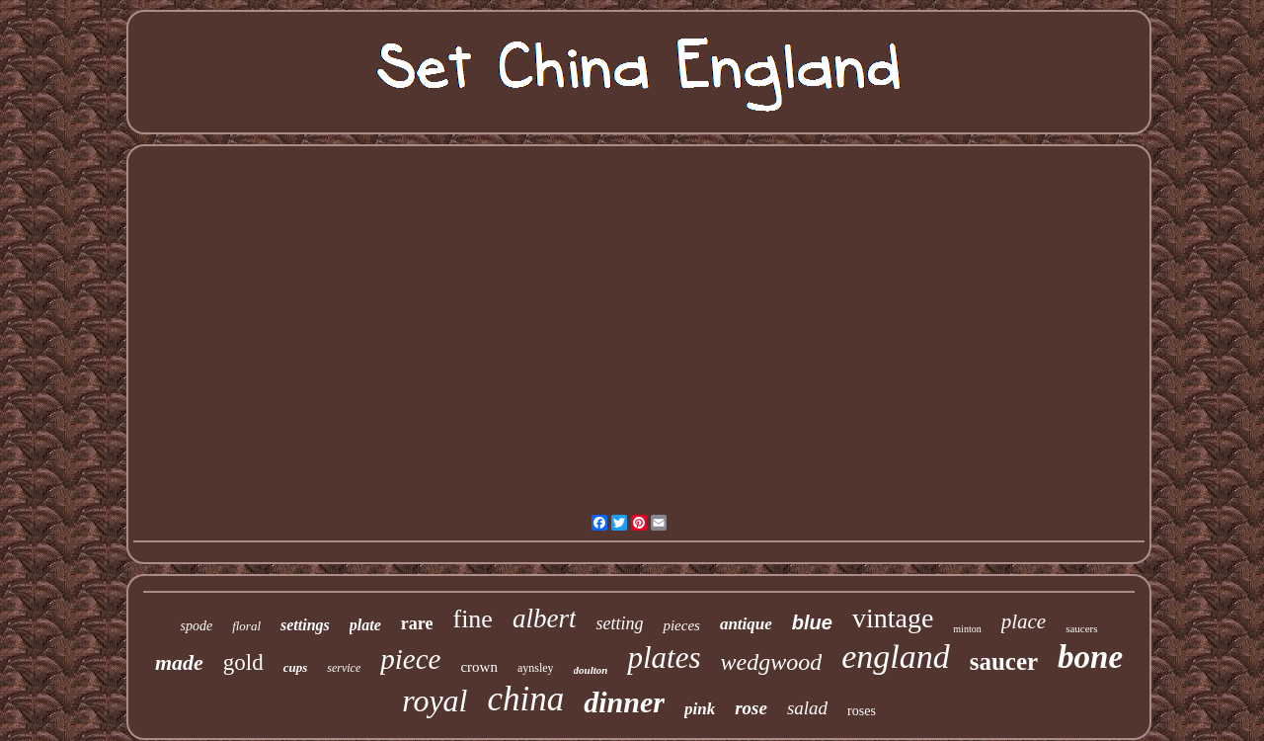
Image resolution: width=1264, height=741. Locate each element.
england (895, 656)
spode (196, 625)
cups (295, 667)
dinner (624, 702)
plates (663, 657)
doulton (591, 670)
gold (243, 662)
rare (417, 623)
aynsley (535, 668)
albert (545, 618)
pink (699, 709)
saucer (1004, 661)
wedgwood (771, 662)
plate (365, 625)
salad (807, 708)
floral (246, 625)
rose (751, 708)
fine (472, 619)
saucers (1081, 628)
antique (746, 624)
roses (861, 710)
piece (410, 659)
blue (812, 622)
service (343, 668)
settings (305, 625)
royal (434, 700)
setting (619, 623)
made (179, 662)
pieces (681, 625)
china (526, 699)
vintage (892, 618)
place (1023, 621)
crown (479, 667)
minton (967, 628)
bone (1090, 657)
